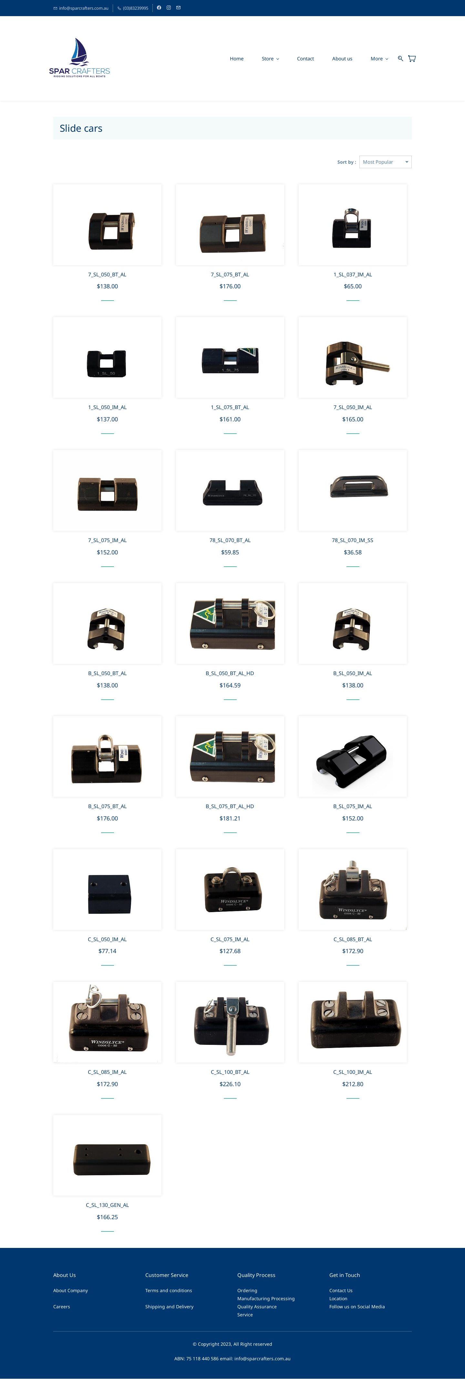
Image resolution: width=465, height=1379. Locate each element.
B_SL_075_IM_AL (352, 806)
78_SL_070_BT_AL (230, 540)
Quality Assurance (257, 1307)
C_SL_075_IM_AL (230, 939)
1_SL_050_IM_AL (107, 407)
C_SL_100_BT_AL (230, 1072)
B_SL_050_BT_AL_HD (230, 673)
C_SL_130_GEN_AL (107, 1205)
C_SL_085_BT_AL (353, 939)
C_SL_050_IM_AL (107, 939)
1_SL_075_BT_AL (230, 407)
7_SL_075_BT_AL (230, 274)
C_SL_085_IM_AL (107, 1072)
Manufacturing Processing (266, 1299)
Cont (334, 1291)
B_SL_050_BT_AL (107, 673)
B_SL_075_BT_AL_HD (230, 806)
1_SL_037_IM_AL (353, 274)
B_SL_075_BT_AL (107, 806)
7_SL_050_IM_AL (353, 407)
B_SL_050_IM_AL (352, 673)
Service (245, 1315)
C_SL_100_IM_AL (352, 1072)
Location (338, 1299)
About (59, 1291)
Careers (61, 1307)
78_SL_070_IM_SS (352, 540)
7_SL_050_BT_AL (107, 274)
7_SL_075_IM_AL (107, 540)
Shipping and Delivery (169, 1307)
